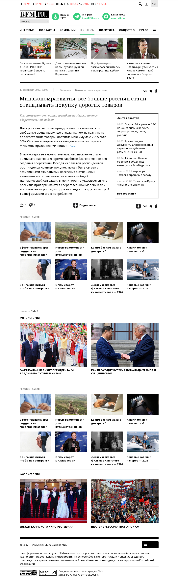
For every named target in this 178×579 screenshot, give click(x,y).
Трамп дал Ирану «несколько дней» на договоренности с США (136, 184)
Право (143, 30)
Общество (127, 30)
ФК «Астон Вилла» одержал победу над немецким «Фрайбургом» (133, 161)
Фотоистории (30, 318)
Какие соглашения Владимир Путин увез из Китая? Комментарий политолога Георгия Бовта (142, 70)
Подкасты (47, 30)
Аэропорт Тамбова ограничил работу (134, 173)
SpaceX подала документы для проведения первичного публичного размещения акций (135, 146)
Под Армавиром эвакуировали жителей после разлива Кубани (105, 67)
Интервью (27, 30)
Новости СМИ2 (29, 311)
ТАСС (72, 145)
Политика (106, 30)
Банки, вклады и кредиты (91, 90)
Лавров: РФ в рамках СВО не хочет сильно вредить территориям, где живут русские (136, 129)
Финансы (87, 30)
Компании (68, 30)
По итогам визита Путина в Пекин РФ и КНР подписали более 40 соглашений (35, 69)
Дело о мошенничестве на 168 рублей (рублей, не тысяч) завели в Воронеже (70, 69)
